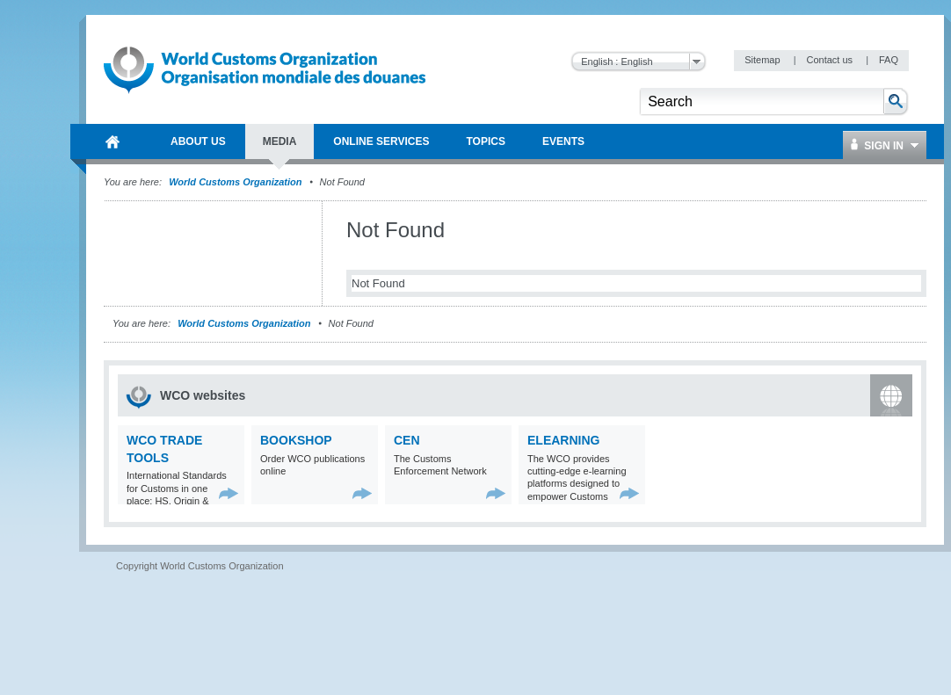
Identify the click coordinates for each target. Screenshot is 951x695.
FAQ (888, 59)
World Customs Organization (236, 182)
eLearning (563, 440)
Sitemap (763, 59)
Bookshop (296, 440)
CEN (407, 440)
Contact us (830, 59)
